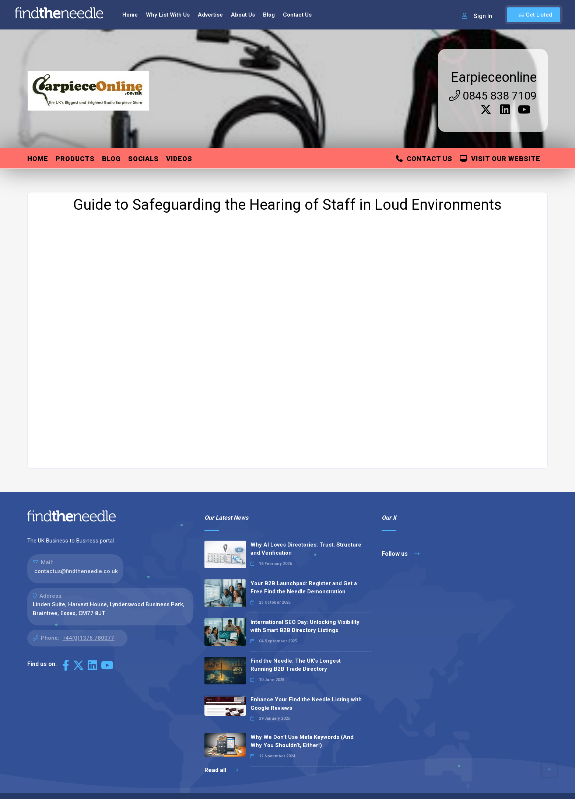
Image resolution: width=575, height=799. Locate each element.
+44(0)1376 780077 (88, 596)
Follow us (401, 511)
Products (75, 117)
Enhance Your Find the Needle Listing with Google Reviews (306, 661)
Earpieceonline (494, 35)
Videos (179, 117)
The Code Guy (68, 776)
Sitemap (427, 766)
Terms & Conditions (511, 766)
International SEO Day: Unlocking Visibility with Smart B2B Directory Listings (305, 584)
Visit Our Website (500, 117)
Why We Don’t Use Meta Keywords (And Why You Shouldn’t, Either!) (302, 699)
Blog (111, 117)
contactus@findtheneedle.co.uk (76, 529)
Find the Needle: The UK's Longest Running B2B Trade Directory (295, 623)
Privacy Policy (462, 766)
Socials (143, 117)
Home (37, 117)
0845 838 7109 (493, 53)
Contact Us (424, 117)
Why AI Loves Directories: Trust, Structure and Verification (305, 506)
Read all (221, 728)
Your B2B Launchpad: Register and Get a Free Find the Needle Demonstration (303, 545)
